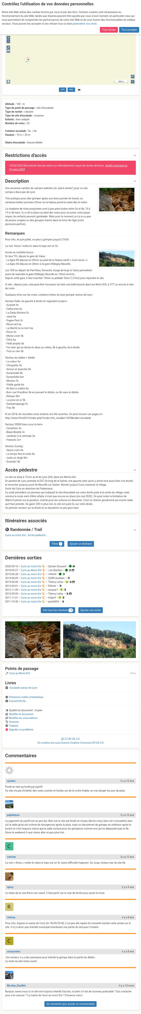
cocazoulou (13, 951)
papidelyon (13, 815)
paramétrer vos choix (85, 15)
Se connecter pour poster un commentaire (70, 1003)
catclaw (11, 856)
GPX (63, 89)
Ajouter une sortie (90, 610)
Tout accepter (129, 21)
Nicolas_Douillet (16, 985)
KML (71, 89)
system (11, 780)
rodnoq (11, 917)
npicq (10, 887)
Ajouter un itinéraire (81, 543)
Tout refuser (109, 21)
